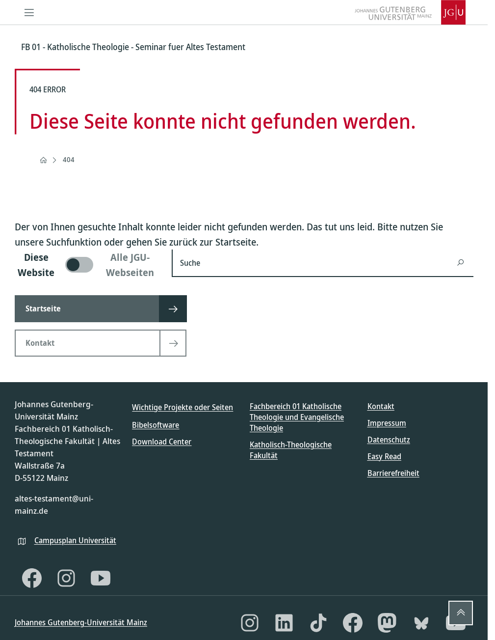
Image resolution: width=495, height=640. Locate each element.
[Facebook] (32, 578)
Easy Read (384, 456)
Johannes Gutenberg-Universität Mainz (81, 622)
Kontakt (380, 406)
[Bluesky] (421, 623)
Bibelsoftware (155, 424)
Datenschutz (388, 439)
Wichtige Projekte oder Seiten (182, 407)
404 (69, 159)
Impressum (386, 422)
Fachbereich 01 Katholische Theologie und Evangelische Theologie (297, 417)
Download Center (161, 441)
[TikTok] (318, 623)
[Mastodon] (387, 623)
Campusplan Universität (75, 540)
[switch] (87, 265)
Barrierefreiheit (393, 473)
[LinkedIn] (284, 623)
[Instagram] (66, 578)
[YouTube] (100, 578)
